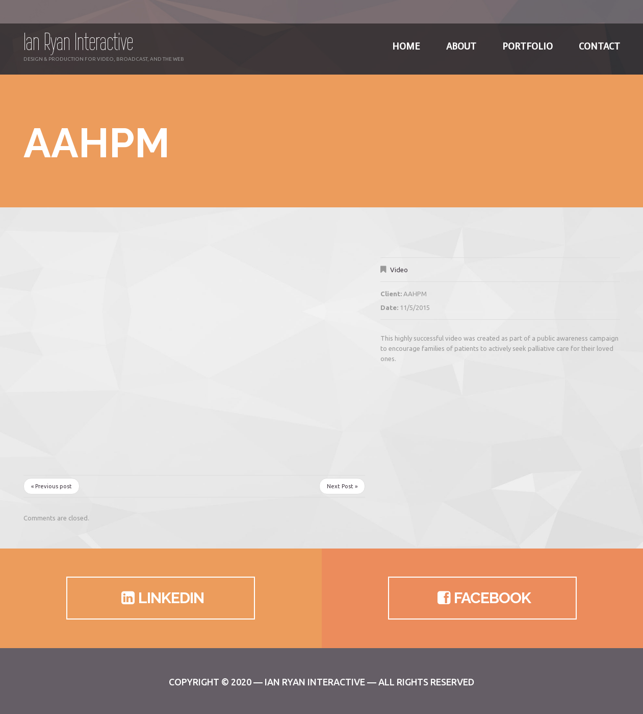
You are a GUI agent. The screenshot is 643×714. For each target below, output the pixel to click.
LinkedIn (161, 598)
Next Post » (342, 486)
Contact (599, 41)
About (461, 41)
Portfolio (527, 41)
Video (399, 269)
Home (406, 41)
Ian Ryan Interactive (78, 41)
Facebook (482, 598)
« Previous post (51, 486)
